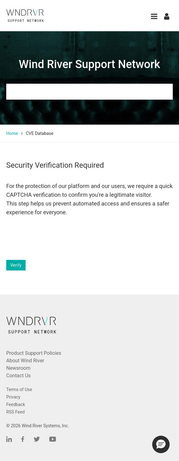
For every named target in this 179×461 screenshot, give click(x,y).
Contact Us (18, 376)
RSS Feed (15, 411)
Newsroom (18, 368)
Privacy (13, 396)
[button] (154, 16)
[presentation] (53, 238)
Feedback (15, 404)
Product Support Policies (33, 353)
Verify (16, 265)
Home (12, 133)
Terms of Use (19, 389)
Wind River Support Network (89, 64)
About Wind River (25, 361)
